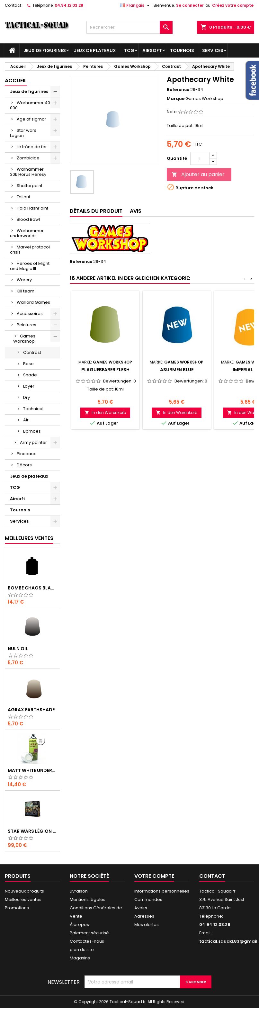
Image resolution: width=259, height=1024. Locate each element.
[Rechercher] (129, 27)
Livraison (79, 891)
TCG (129, 50)
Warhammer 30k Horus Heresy (28, 171)
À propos (79, 924)
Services (212, 50)
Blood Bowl (28, 219)
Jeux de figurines (44, 50)
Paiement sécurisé (89, 933)
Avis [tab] (135, 211)
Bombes (32, 431)
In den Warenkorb (105, 412)
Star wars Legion (23, 133)
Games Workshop (24, 338)
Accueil (16, 80)
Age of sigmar (31, 119)
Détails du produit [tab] (96, 211)
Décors (24, 465)
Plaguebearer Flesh (105, 369)
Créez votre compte (233, 5)
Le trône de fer (32, 147)
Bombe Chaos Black (32, 587)
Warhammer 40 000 (30, 105)
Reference (178, 90)
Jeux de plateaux (95, 50)
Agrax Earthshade (31, 709)
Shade (30, 375)
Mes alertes (146, 924)
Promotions (17, 908)
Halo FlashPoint (32, 208)
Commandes (148, 899)
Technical (33, 409)
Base (28, 364)
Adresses (144, 916)
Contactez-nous (87, 941)
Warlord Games (33, 302)
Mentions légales (87, 899)
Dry (26, 397)
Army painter (33, 442)
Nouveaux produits (24, 891)
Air (26, 420)
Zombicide (28, 158)
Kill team (25, 291)
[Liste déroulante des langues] (135, 5)
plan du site (82, 950)
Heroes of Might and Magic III (29, 266)
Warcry (24, 280)
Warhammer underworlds (27, 233)
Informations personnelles (161, 891)
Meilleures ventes (23, 899)
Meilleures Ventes (29, 538)
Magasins (80, 958)
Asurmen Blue (176, 369)
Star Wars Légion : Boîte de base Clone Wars (32, 831)
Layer (28, 386)
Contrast (32, 352)
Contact (13, 5)
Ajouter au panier (198, 174)
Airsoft (152, 50)
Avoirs (140, 908)
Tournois (182, 50)
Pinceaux (26, 454)
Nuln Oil (18, 648)
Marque (175, 99)
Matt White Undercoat (32, 770)
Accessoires (30, 313)
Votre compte (154, 876)
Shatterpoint (29, 186)
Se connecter (190, 5)
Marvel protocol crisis (30, 249)
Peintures (26, 325)
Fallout (23, 197)
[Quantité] (200, 158)
